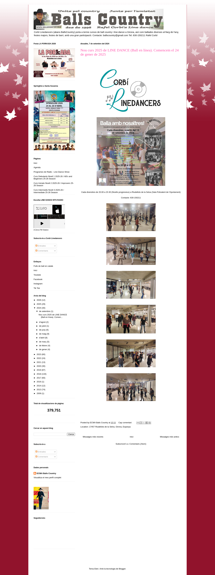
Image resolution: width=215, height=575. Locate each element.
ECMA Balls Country (46, 473)
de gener (43, 349)
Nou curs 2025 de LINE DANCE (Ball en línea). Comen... (53, 316)
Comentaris (41, 251)
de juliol (43, 326)
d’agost (42, 322)
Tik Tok (37, 288)
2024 (39, 308)
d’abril (42, 338)
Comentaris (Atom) (137, 444)
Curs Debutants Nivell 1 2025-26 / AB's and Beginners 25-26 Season (53, 177)
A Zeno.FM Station (41, 230)
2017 (39, 378)
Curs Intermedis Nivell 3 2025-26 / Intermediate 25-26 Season (49, 191)
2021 (39, 362)
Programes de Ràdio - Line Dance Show (52, 172)
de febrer (43, 345)
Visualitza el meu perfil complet (47, 477)
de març (43, 342)
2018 (39, 374)
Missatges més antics (169, 437)
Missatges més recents (93, 437)
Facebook (38, 279)
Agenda (37, 167)
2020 (39, 366)
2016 (39, 382)
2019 (39, 370)
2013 (39, 389)
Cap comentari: (125, 422)
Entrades (40, 246)
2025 (39, 304)
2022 (39, 358)
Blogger (122, 569)
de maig (43, 334)
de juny (42, 330)
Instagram (38, 283)
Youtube (37, 275)
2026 (39, 300)
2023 (39, 354)
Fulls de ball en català (43, 266)
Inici (131, 437)
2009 (39, 393)
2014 (39, 386)
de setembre (45, 311)
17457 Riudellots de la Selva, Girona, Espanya (110, 427)
